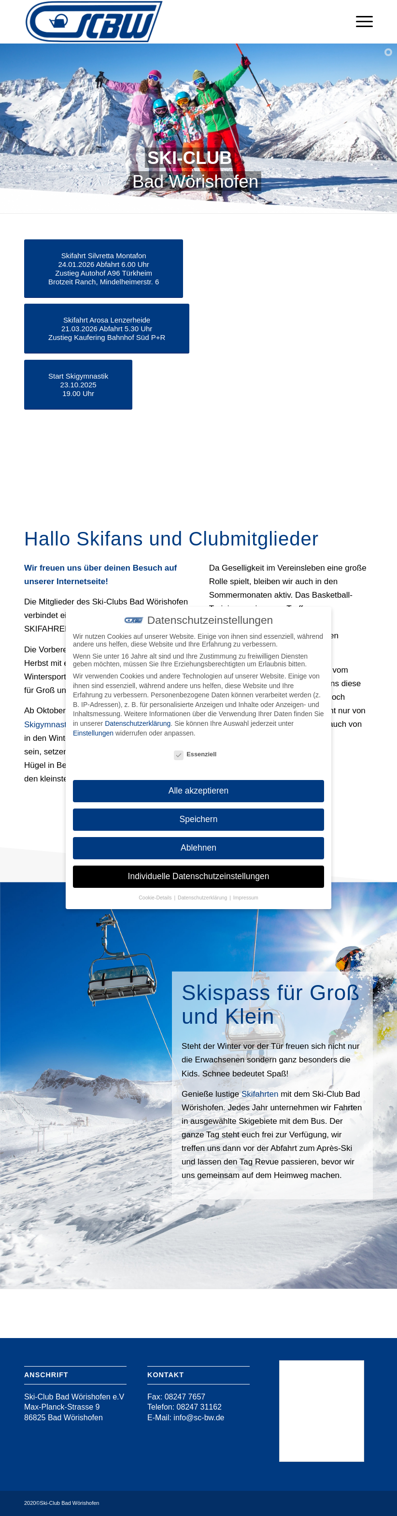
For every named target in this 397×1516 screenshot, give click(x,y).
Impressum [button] (245, 897)
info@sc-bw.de (198, 1417)
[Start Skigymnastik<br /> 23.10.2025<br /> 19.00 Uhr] (78, 385)
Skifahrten (260, 1094)
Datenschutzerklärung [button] (203, 897)
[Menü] (359, 22)
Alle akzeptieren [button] (199, 790)
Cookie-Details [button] (156, 897)
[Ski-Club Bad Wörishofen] (94, 22)
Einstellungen (93, 733)
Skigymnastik (48, 724)
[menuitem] (359, 22)
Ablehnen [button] (198, 848)
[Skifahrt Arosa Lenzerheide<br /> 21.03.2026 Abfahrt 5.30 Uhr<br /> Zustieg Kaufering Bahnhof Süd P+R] (106, 328)
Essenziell (195, 754)
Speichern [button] (199, 819)
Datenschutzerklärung (137, 723)
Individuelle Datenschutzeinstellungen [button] (198, 876)
